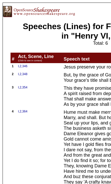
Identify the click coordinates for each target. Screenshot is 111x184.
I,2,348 (22, 74)
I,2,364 (22, 111)
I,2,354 (22, 87)
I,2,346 (22, 66)
